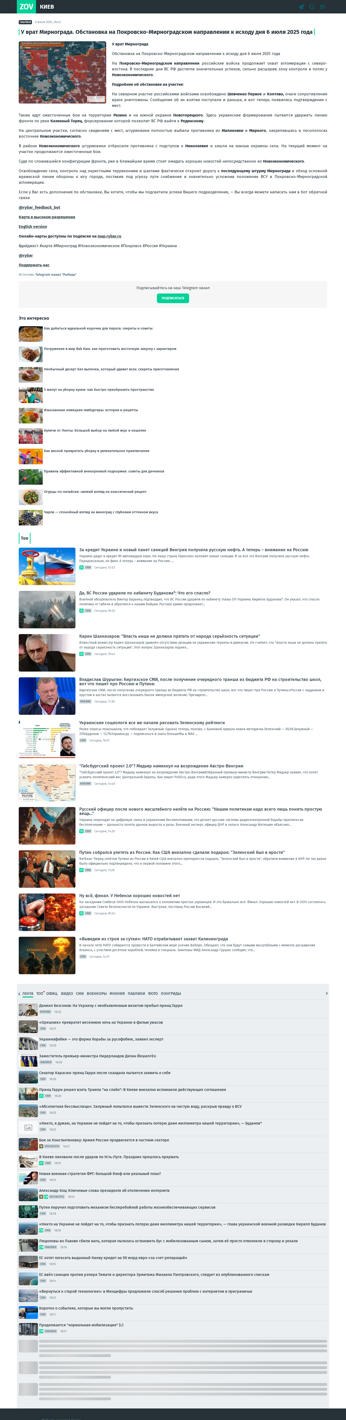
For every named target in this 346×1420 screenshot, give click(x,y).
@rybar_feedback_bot (39, 207)
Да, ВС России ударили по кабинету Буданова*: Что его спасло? (144, 593)
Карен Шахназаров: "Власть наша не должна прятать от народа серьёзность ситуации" (169, 636)
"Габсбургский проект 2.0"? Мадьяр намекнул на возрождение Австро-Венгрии (161, 766)
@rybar (26, 255)
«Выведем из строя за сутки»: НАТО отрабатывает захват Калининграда (153, 939)
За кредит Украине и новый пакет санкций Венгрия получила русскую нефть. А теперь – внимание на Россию (193, 549)
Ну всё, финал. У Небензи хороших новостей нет (129, 895)
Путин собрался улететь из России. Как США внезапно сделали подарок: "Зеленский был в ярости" (182, 852)
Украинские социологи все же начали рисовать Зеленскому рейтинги (152, 722)
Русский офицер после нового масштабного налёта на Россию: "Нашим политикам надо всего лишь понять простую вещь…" (200, 811)
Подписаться (173, 298)
